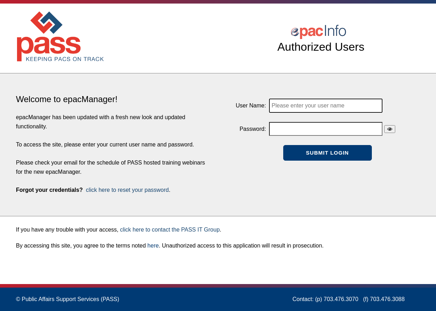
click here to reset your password (126, 190)
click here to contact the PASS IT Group (169, 230)
